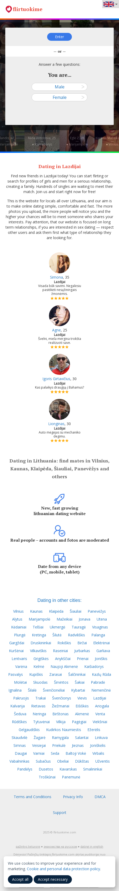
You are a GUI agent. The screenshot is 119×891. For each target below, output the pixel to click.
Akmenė (82, 713)
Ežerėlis (93, 729)
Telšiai (38, 627)
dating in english (91, 846)
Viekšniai (100, 721)
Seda (55, 753)
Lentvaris (19, 658)
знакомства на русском (60, 846)
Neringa (39, 713)
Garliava (103, 650)
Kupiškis (36, 674)
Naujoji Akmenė (64, 666)
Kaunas (36, 611)
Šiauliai (75, 611)
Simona (56, 277)
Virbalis (98, 753)
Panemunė (71, 776)
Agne (56, 330)
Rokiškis (64, 642)
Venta (100, 713)
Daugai (21, 753)
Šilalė (32, 690)
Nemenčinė (101, 690)
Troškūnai (47, 776)
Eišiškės (82, 705)
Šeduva (20, 713)
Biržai (82, 642)
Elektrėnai (101, 642)
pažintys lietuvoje (28, 846)
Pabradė (98, 682)
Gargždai (16, 642)
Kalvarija (17, 705)
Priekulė (59, 745)
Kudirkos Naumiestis (63, 729)
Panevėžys (97, 611)
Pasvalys (15, 674)
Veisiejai (39, 745)
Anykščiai (63, 658)
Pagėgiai (79, 721)
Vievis (82, 698)
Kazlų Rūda (101, 674)
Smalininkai (92, 769)
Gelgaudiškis (29, 729)
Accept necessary (53, 879)
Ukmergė (57, 627)
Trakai (40, 698)
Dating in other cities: (59, 600)
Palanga (98, 634)
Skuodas (40, 682)
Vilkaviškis (38, 650)
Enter (59, 36)
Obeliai (63, 761)
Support (59, 812)
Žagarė (40, 737)
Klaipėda (56, 611)
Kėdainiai (18, 627)
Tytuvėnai (41, 721)
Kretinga (39, 634)
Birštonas (60, 713)
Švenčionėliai (54, 690)
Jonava (84, 619)
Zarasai (55, 674)
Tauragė (79, 627)
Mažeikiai (64, 619)
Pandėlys (24, 769)
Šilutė (57, 634)
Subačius (43, 761)
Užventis (102, 761)
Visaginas (100, 627)
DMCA (100, 796)
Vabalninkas (19, 761)
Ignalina (15, 690)
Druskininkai (41, 642)
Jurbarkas (82, 650)
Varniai (38, 753)
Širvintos (61, 682)
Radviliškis (76, 634)
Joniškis (101, 658)
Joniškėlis (98, 745)
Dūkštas (82, 761)
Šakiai (80, 682)
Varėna (21, 666)
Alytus (17, 619)
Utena (102, 619)
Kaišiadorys (94, 666)
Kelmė (38, 666)
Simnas (19, 745)
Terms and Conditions (32, 796)
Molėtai (20, 682)
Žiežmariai (60, 705)
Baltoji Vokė (76, 753)
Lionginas (56, 423)
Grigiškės (41, 658)
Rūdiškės (19, 721)
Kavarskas (68, 769)
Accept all (20, 879)
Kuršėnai (16, 650)
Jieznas (78, 745)
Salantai (81, 737)
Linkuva (101, 737)
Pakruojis (21, 698)
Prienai (82, 658)
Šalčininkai (77, 674)
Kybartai (78, 690)
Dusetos (46, 769)
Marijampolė (39, 619)
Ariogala (102, 705)
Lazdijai (99, 698)
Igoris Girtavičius (56, 378)
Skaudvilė (19, 737)
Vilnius (18, 611)
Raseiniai (60, 650)
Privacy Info (73, 796)
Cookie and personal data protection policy (63, 868)
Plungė (20, 634)
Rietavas (38, 705)
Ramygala (60, 737)
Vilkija (61, 721)
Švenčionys (61, 698)
